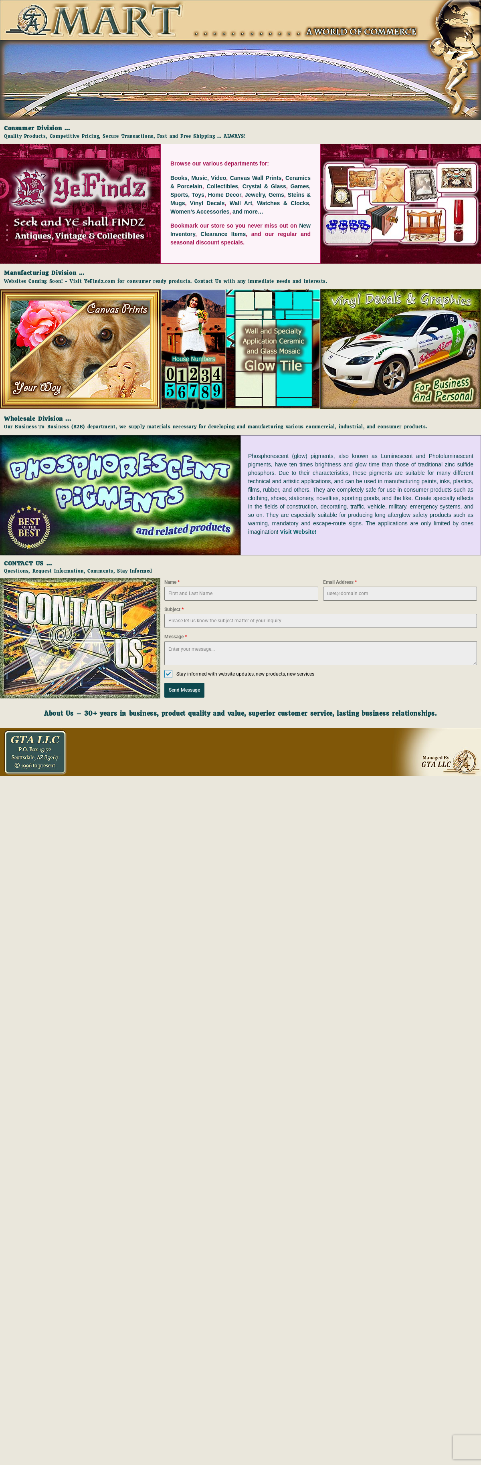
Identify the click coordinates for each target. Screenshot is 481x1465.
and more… (247, 211)
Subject (174, 609)
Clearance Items (223, 234)
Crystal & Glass (264, 186)
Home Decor (224, 195)
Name (172, 582)
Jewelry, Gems (264, 195)
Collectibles (222, 186)
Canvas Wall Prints (256, 178)
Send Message (184, 690)
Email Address (340, 582)
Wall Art (241, 203)
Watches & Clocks (283, 203)
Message (175, 637)
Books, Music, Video (198, 178)
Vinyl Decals (207, 203)
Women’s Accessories (199, 211)
